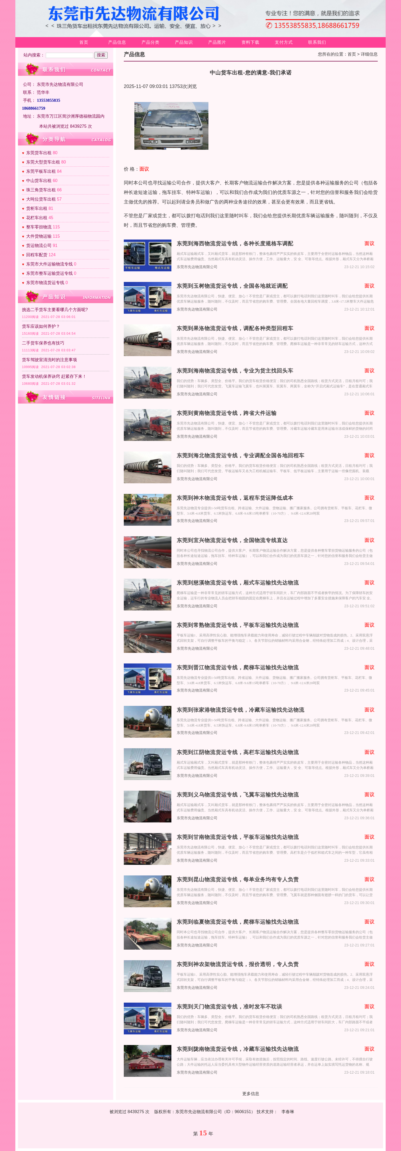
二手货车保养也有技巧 (43, 343)
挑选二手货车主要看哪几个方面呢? (55, 309)
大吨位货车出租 (41, 199)
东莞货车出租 (39, 152)
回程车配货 (36, 255)
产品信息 (117, 42)
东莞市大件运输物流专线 (49, 264)
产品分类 (151, 42)
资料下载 (250, 42)
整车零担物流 (39, 227)
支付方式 (284, 42)
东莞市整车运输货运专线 (49, 273)
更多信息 (250, 1093)
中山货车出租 (39, 180)
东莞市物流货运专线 (45, 282)
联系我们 (317, 42)
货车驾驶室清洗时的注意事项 (49, 359)
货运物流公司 (39, 245)
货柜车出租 (36, 208)
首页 (83, 42)
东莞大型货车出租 (43, 162)
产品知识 (184, 42)
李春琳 (287, 1111)
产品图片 (217, 42)
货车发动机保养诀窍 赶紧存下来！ (54, 376)
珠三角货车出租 (41, 190)
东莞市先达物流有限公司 (197, 267)
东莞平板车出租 (41, 171)
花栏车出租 (36, 217)
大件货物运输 (39, 236)
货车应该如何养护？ (41, 326)
